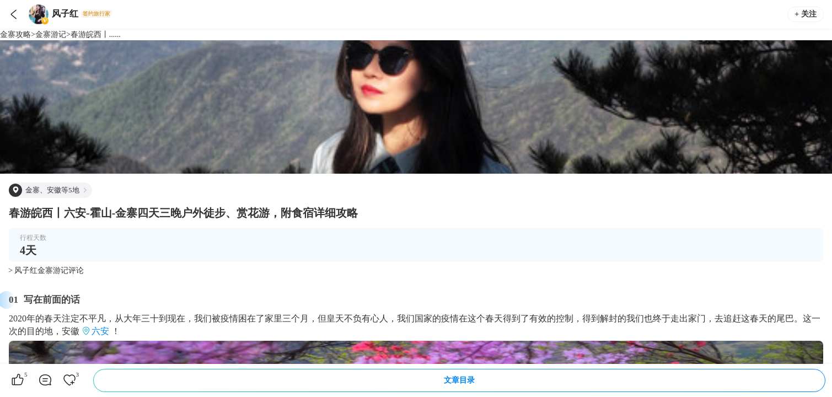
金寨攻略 (15, 34)
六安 (100, 331)
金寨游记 (50, 34)
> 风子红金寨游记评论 (46, 270)
